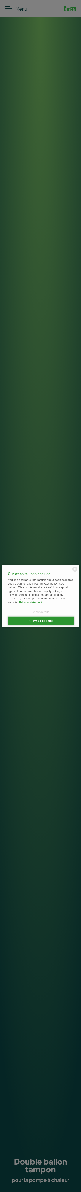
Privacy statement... (31, 602)
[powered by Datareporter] (75, 571)
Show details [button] (40, 611)
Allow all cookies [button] (41, 621)
